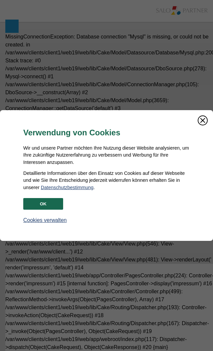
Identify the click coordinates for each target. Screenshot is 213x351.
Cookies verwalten (45, 220)
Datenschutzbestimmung (67, 187)
